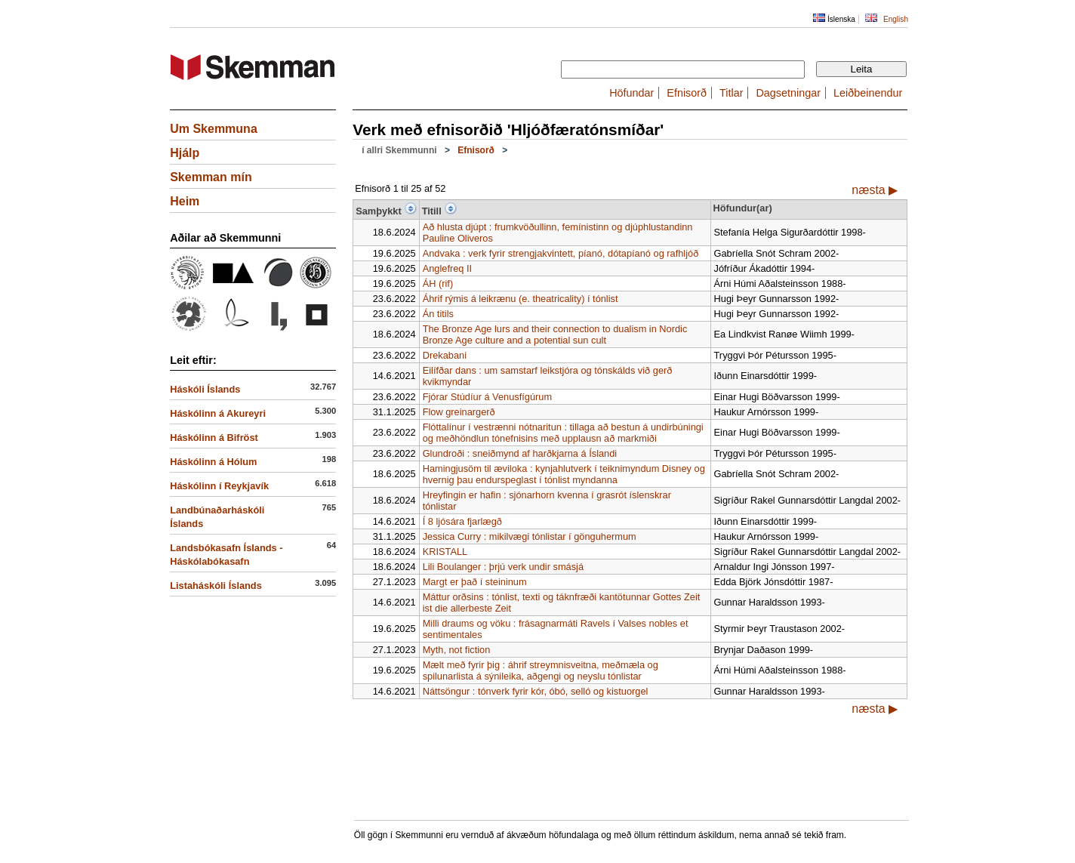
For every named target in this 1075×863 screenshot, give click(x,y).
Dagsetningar (788, 93)
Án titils (438, 313)
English (895, 19)
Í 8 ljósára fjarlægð (462, 521)
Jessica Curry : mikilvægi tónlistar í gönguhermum (529, 536)
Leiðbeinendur (867, 93)
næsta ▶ (875, 189)
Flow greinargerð (459, 412)
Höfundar (631, 93)
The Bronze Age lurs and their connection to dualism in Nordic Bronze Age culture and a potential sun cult (555, 334)
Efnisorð (687, 93)
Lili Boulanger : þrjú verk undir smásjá (503, 566)
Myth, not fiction (457, 649)
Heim (184, 201)
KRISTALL (445, 551)
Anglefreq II (447, 268)
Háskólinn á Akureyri (218, 413)
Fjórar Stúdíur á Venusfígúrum (487, 396)
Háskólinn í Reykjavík (219, 486)
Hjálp (184, 152)
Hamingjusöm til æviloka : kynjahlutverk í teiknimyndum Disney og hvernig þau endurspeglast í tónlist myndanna (564, 474)
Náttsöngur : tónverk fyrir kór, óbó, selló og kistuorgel (535, 691)
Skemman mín (210, 177)
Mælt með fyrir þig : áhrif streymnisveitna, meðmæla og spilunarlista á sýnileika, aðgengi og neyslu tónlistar (540, 670)
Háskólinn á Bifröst (214, 437)
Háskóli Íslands (205, 389)
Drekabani (445, 355)
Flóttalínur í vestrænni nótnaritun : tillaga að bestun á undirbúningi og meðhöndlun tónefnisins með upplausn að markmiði (563, 432)
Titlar (731, 93)
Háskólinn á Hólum (213, 461)
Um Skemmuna (213, 128)
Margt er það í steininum (475, 581)
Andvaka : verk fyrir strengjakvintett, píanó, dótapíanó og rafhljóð (561, 253)
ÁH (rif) (438, 283)
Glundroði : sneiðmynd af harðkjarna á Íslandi (520, 453)
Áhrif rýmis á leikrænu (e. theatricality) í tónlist (520, 298)
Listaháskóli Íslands (216, 585)
